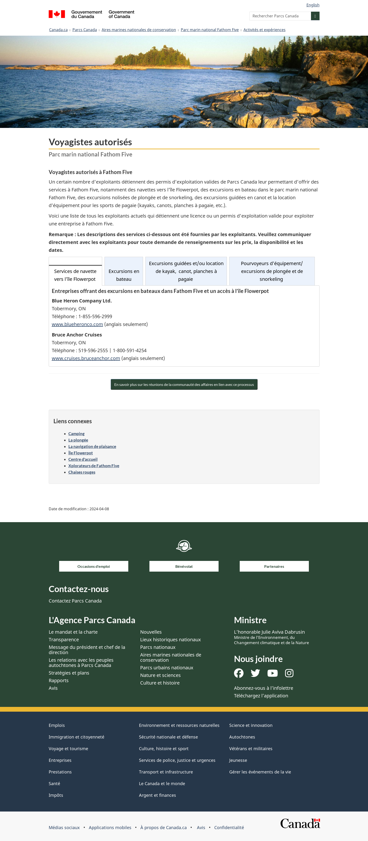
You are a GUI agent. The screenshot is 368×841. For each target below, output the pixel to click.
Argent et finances (157, 795)
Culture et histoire (160, 683)
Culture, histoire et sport (164, 748)
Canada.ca (58, 29)
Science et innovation (250, 725)
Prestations (60, 772)
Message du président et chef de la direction (87, 650)
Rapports (59, 680)
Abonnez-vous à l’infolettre (263, 688)
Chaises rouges (81, 472)
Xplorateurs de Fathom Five (93, 465)
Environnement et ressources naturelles (179, 725)
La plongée (78, 440)
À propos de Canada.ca (163, 827)
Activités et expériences (265, 29)
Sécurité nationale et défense (168, 737)
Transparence (64, 639)
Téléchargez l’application (261, 695)
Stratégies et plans (69, 673)
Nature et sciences (160, 675)
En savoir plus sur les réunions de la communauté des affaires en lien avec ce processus (184, 384)
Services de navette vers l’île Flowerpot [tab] (75, 275)
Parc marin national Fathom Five (210, 29)
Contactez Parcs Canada (75, 601)
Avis (53, 688)
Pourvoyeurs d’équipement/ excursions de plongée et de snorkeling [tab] (272, 271)
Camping (76, 433)
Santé (54, 783)
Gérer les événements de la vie (260, 772)
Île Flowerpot (80, 452)
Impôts (56, 795)
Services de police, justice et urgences (177, 760)
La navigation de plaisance (92, 446)
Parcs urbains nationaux (166, 667)
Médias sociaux (64, 827)
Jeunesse (238, 760)
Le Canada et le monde (162, 783)
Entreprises (60, 760)
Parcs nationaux (158, 647)
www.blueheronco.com (77, 324)
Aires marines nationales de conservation (139, 29)
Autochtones (242, 737)
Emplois (57, 725)
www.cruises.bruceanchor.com (86, 358)
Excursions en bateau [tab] (124, 275)
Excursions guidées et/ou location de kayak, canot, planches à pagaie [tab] (186, 271)
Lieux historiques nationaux (170, 639)
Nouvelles (151, 632)
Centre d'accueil (83, 459)
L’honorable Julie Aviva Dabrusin (271, 637)
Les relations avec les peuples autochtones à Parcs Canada (81, 662)
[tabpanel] (184, 326)
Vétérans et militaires (250, 748)
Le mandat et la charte (73, 632)
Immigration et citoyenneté (76, 737)
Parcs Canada (84, 29)
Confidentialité (229, 827)
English (313, 5)
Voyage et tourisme (68, 748)
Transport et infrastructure (166, 772)
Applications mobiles (110, 827)
